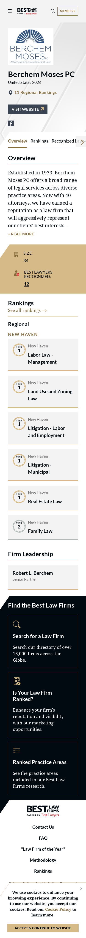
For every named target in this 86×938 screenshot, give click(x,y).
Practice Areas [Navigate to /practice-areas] (43, 768)
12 (26, 283)
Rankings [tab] (39, 140)
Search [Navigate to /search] (43, 642)
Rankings (43, 871)
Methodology (43, 860)
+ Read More (21, 234)
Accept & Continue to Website (43, 928)
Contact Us (43, 827)
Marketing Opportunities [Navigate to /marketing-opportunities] (43, 705)
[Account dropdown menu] (67, 11)
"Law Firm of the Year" (43, 849)
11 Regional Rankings (35, 92)
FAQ (43, 838)
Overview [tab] (17, 140)
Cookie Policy (58, 909)
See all (27, 310)
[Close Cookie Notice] (78, 889)
